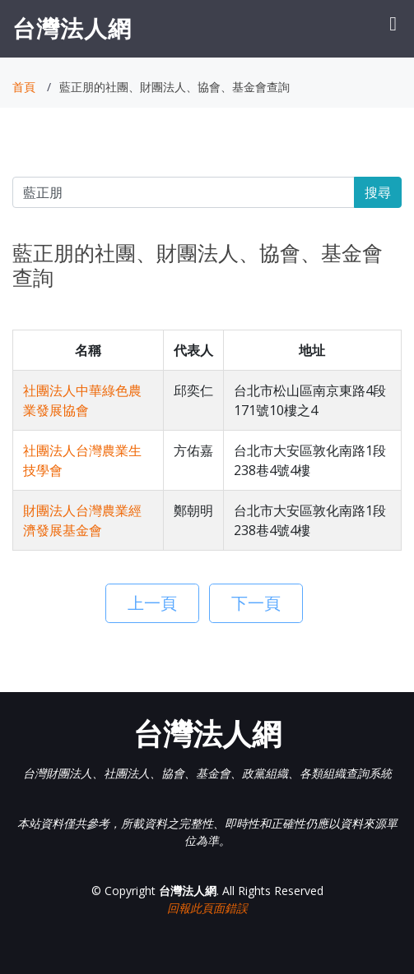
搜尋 (378, 192)
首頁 (23, 87)
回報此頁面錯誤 (207, 908)
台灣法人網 (72, 28)
